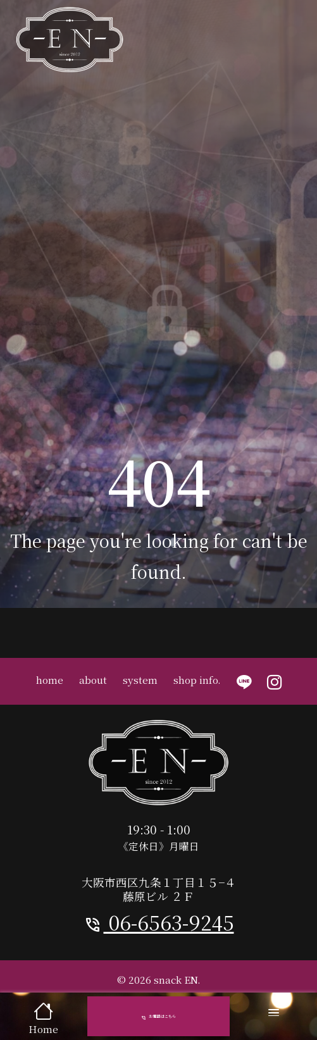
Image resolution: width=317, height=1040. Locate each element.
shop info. (197, 679)
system (140, 679)
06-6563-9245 (159, 922)
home (49, 679)
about (93, 679)
